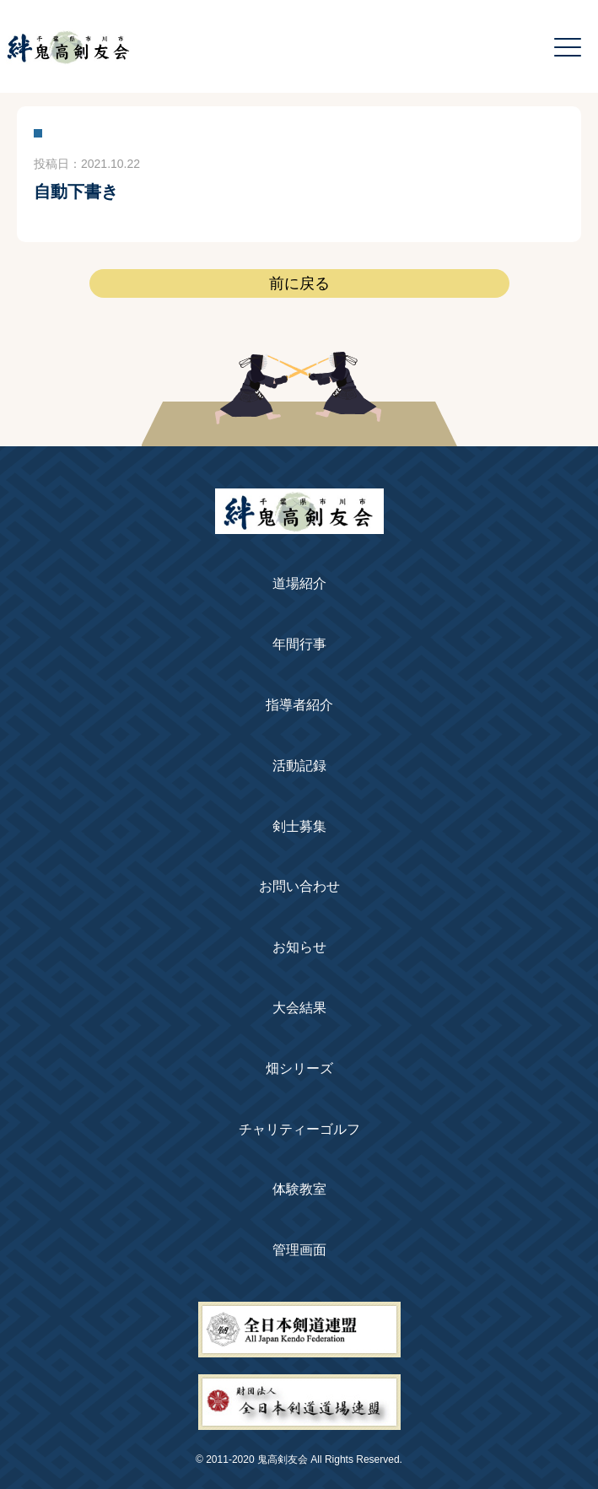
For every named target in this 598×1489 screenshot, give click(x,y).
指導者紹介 (299, 705)
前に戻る (299, 283)
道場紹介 (299, 583)
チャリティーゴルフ (299, 1129)
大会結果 (299, 1008)
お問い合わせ (299, 886)
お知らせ (299, 947)
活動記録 (299, 765)
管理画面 (299, 1250)
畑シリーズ (299, 1068)
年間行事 (299, 644)
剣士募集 (299, 826)
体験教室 (299, 1189)
